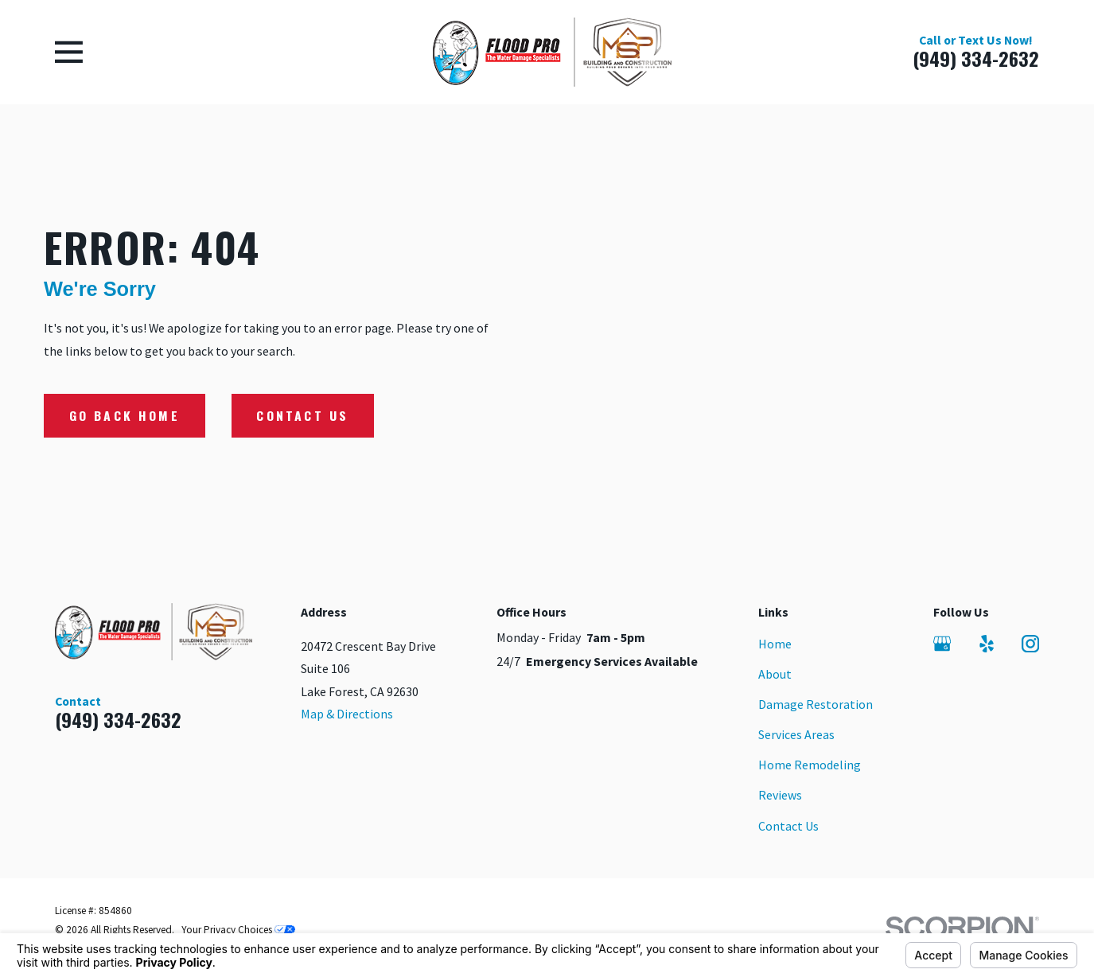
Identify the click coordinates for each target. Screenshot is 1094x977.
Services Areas (796, 734)
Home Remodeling (809, 765)
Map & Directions (347, 714)
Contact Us (302, 415)
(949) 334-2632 (976, 58)
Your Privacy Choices (238, 929)
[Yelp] (986, 643)
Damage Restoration (815, 704)
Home (775, 644)
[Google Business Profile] (942, 643)
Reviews (780, 795)
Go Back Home (124, 415)
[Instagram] (1030, 643)
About (775, 674)
